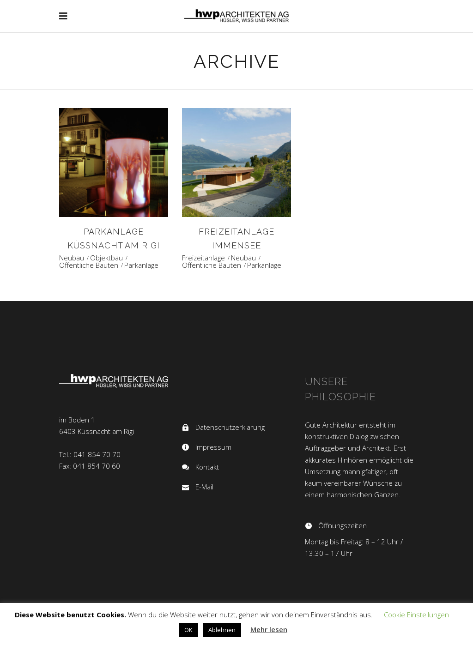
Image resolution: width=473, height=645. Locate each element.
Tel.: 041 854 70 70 (90, 454)
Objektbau (106, 257)
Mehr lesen (268, 629)
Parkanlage (141, 265)
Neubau (71, 257)
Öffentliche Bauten (88, 265)
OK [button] (188, 630)
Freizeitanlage (203, 257)
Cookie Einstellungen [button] (416, 614)
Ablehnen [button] (222, 630)
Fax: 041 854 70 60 (89, 465)
